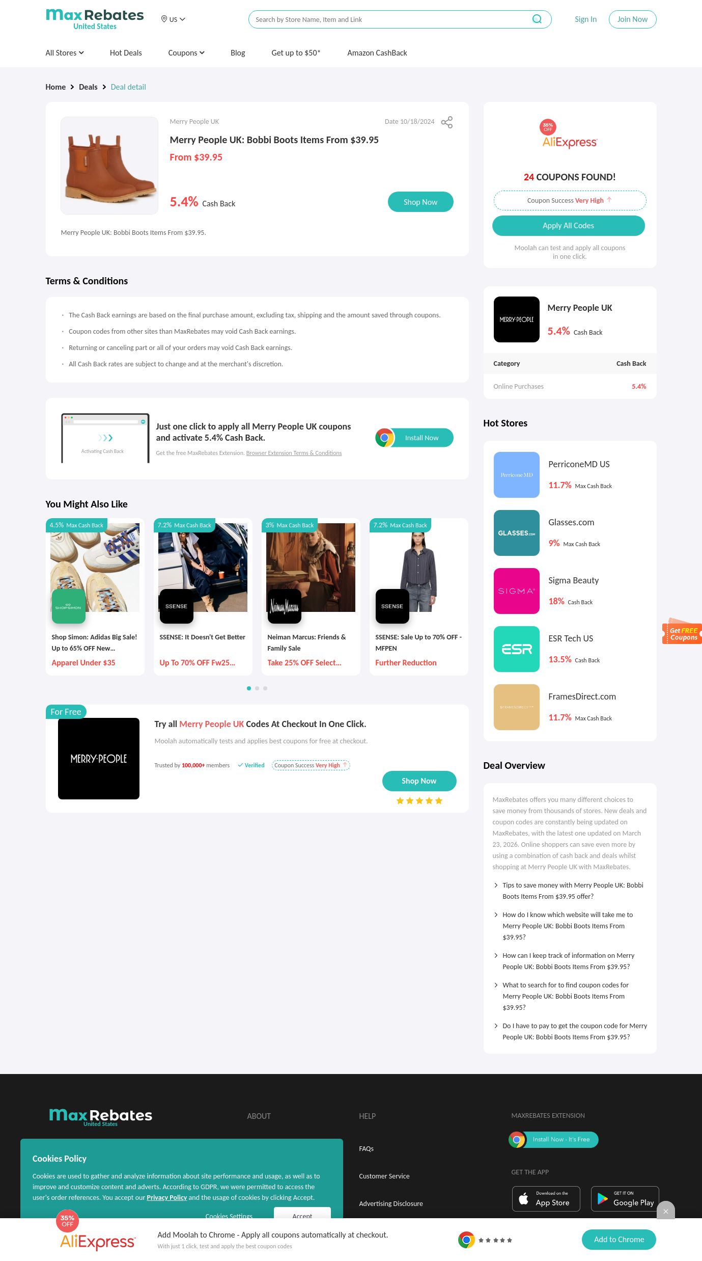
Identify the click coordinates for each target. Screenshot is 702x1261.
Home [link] (56, 87)
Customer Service (384, 1176)
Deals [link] (88, 87)
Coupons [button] (187, 53)
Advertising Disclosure (391, 1203)
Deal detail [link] (128, 87)
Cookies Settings (229, 1216)
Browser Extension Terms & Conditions (294, 453)
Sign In (586, 19)
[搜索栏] (380, 19)
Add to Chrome (619, 1239)
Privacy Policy (167, 1197)
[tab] (570, 887)
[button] (173, 19)
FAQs (366, 1148)
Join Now (632, 19)
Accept (303, 1216)
